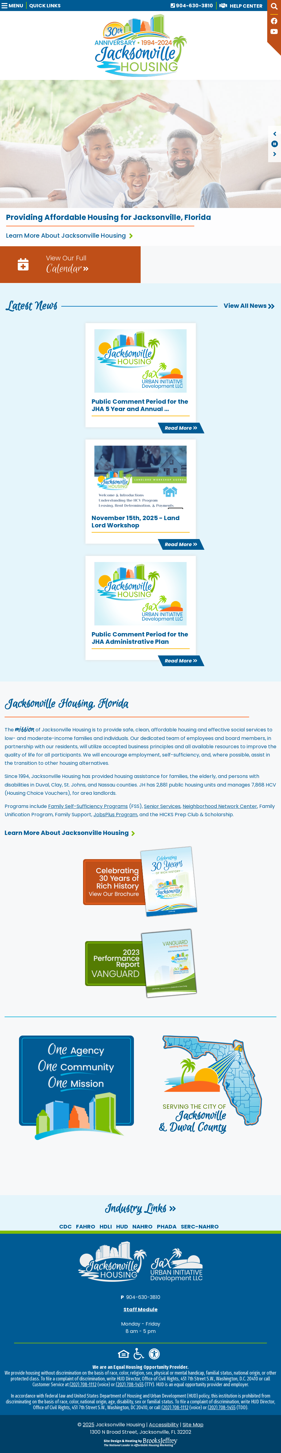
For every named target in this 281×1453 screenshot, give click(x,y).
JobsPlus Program (115, 814)
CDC (65, 1226)
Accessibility (164, 1424)
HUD (122, 1226)
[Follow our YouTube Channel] (274, 32)
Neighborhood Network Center (220, 806)
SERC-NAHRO (200, 1226)
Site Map (193, 1424)
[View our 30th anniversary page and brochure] (140, 881)
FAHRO (85, 1226)
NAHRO (142, 1226)
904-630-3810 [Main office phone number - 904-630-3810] (192, 5)
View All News (249, 305)
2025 (88, 1424)
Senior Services (162, 806)
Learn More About (70, 832)
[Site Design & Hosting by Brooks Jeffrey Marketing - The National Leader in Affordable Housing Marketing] (140, 1442)
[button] (14, 5)
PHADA (167, 1226)
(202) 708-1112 (83, 1384)
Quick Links (45, 5)
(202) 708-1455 (130, 1384)
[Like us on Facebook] (274, 21)
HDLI (106, 1226)
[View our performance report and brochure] (140, 962)
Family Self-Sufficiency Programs (88, 806)
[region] (274, 144)
